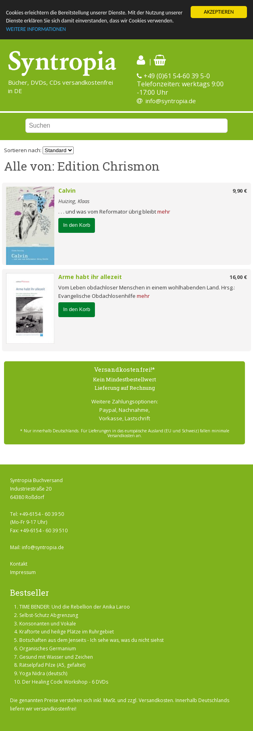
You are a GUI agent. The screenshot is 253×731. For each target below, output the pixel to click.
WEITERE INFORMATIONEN (36, 29)
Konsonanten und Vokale (47, 623)
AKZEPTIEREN (219, 11)
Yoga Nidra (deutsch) (43, 673)
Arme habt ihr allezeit (90, 277)
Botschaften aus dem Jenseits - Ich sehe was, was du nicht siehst (91, 640)
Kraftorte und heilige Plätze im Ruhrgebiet (66, 631)
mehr (163, 211)
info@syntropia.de (171, 101)
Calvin (67, 190)
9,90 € (239, 190)
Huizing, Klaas (74, 201)
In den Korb (76, 225)
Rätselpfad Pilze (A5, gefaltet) (52, 665)
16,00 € (238, 277)
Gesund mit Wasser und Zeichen (56, 657)
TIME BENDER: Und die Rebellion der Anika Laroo (74, 606)
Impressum (23, 572)
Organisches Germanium (47, 648)
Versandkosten (156, 700)
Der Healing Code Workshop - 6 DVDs (65, 681)
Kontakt (18, 563)
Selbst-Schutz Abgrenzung (48, 615)
